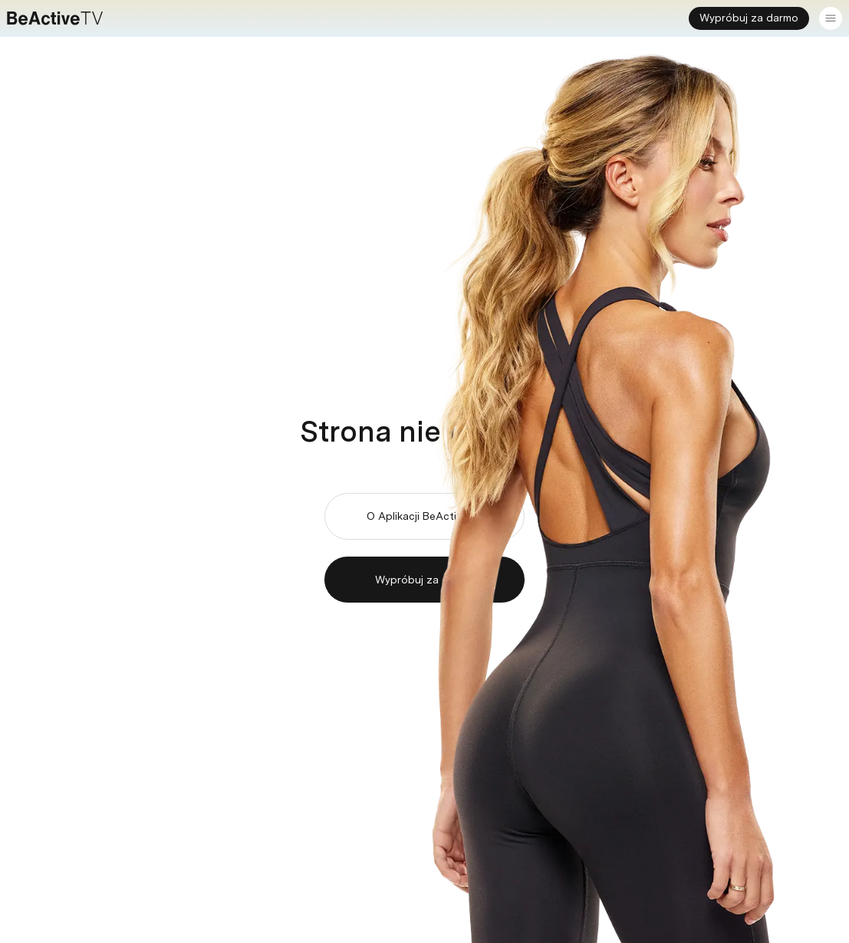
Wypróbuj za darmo (748, 18)
